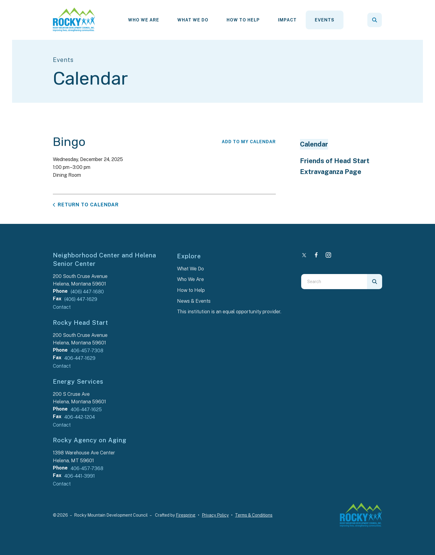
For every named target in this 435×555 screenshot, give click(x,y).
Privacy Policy (215, 515)
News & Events (194, 301)
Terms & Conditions (253, 515)
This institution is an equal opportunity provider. (229, 312)
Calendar (314, 144)
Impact (287, 20)
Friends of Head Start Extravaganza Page (334, 166)
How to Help (191, 290)
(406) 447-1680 (87, 292)
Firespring (185, 515)
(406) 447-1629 (80, 299)
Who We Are (143, 20)
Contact (62, 307)
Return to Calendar (88, 205)
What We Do (192, 20)
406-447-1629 (79, 358)
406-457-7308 (87, 350)
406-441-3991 (79, 476)
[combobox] (334, 281)
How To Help (243, 20)
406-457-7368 (87, 468)
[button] (374, 20)
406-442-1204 (79, 417)
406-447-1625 (86, 409)
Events (324, 20)
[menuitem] (143, 20)
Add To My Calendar (249, 141)
